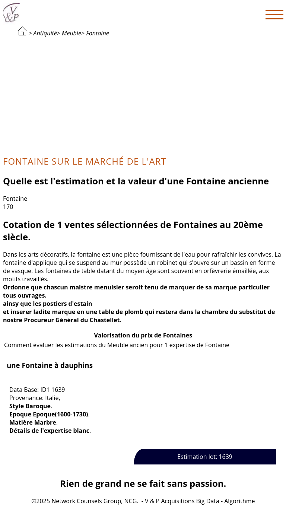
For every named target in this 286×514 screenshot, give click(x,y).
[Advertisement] (143, 95)
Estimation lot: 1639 (204, 457)
